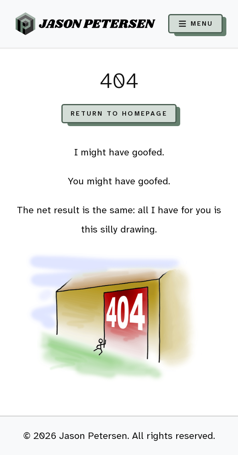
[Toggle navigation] (195, 23)
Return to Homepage (119, 113)
